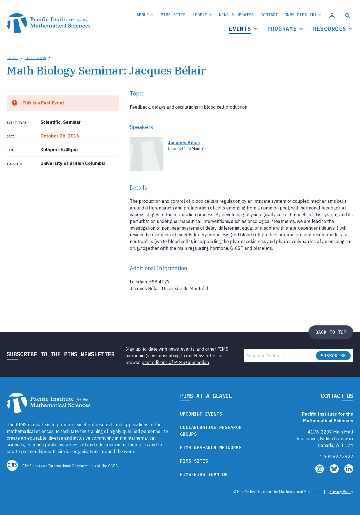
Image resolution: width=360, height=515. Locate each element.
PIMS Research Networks (211, 447)
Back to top (330, 332)
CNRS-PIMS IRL (301, 14)
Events (240, 28)
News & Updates (236, 14)
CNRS (113, 466)
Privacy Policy (341, 491)
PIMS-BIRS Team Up (204, 474)
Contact (269, 14)
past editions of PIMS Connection (175, 362)
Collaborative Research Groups (211, 431)
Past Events (35, 58)
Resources (329, 28)
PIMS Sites (173, 14)
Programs (282, 28)
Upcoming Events (201, 414)
